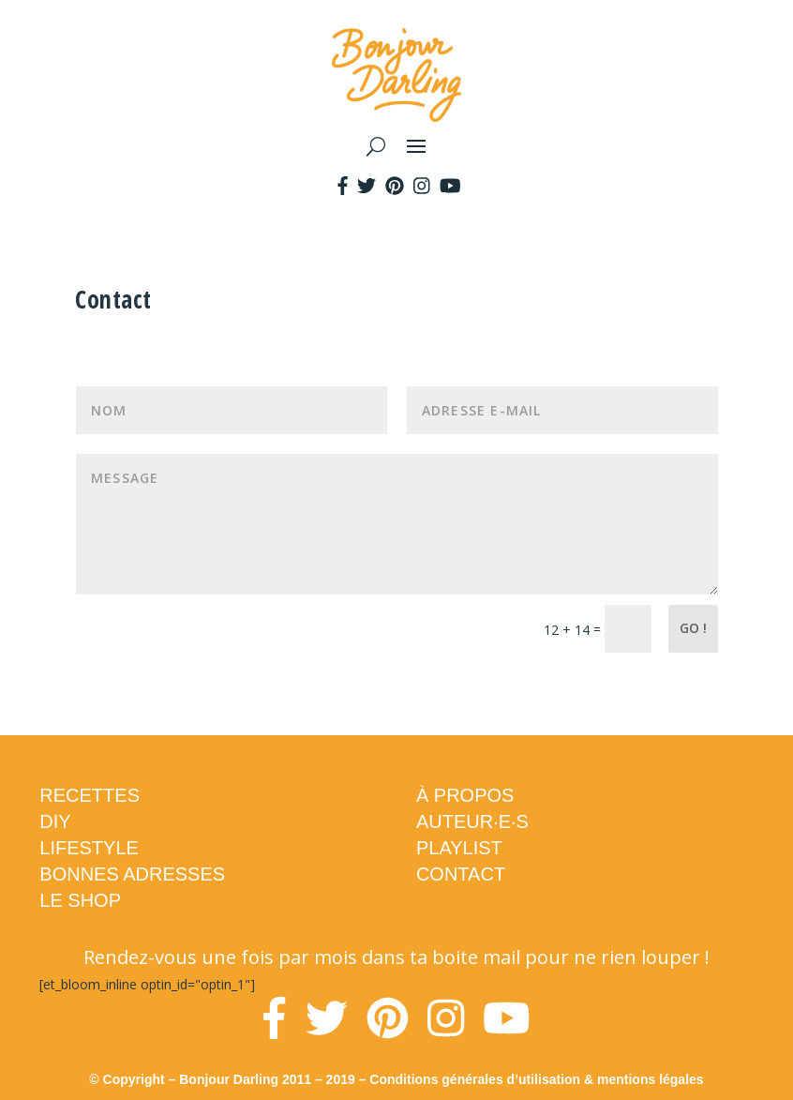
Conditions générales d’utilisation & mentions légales (536, 1079)
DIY (54, 821)
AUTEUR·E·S (472, 821)
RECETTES (89, 795)
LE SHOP (80, 900)
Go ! (693, 628)
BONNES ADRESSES (132, 874)
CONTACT (460, 874)
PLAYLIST (459, 847)
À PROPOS (465, 795)
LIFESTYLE (89, 847)
